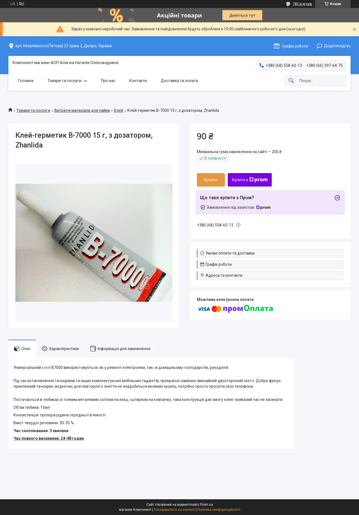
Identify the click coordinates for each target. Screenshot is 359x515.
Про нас (108, 80)
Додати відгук (337, 46)
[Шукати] (291, 80)
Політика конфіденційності (218, 510)
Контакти (138, 80)
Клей (118, 110)
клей (46, 367)
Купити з (250, 179)
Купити (210, 180)
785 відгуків (302, 4)
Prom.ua (206, 505)
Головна (25, 80)
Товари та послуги (64, 80)
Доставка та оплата (179, 80)
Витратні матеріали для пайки (82, 110)
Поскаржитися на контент (174, 510)
